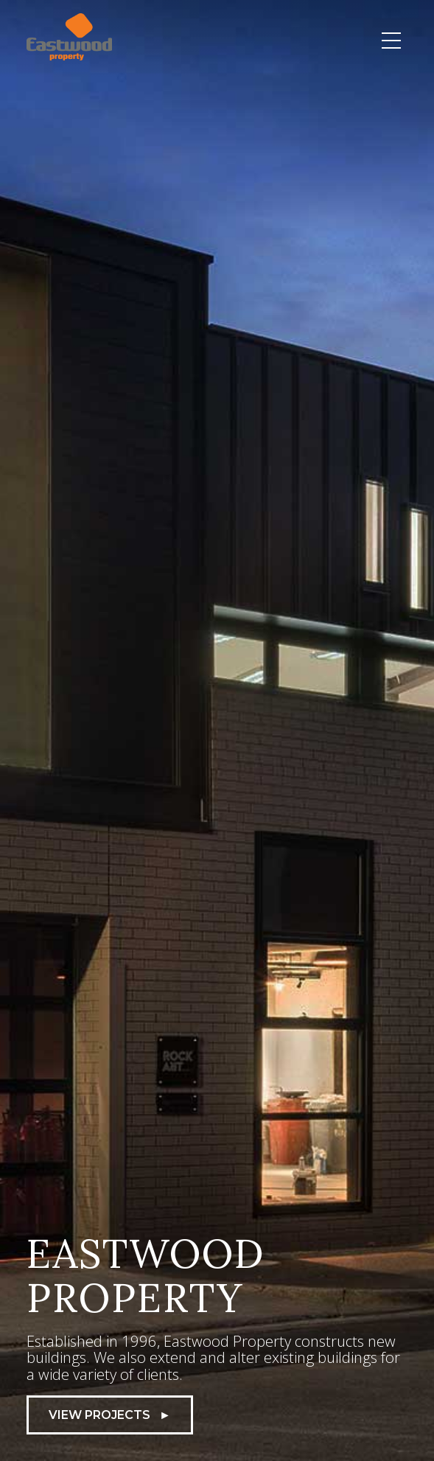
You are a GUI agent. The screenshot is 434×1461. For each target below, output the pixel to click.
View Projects (110, 1415)
